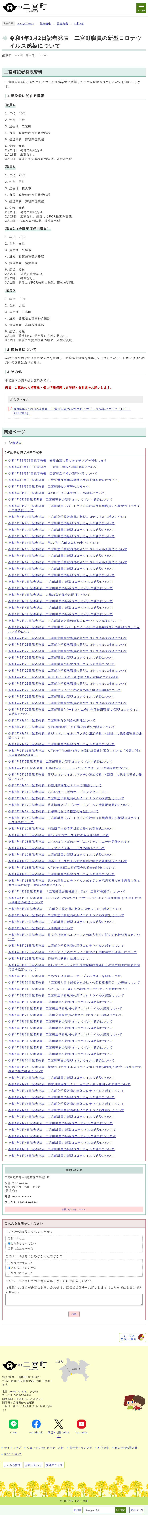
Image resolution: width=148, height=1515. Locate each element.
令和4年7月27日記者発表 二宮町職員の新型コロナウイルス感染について (61, 657)
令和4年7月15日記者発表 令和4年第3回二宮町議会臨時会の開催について (61, 726)
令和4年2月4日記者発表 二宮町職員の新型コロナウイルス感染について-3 (62, 1129)
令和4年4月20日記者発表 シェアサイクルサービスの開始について (56, 848)
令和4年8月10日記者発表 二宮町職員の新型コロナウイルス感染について (61, 575)
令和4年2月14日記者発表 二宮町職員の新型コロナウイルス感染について (61, 1116)
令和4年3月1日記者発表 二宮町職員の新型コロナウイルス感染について (60, 1053)
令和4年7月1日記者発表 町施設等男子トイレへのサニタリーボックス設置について (68, 768)
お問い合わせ (33, 1465)
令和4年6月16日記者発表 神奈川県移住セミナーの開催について (55, 785)
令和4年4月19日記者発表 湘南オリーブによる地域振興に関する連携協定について (67, 861)
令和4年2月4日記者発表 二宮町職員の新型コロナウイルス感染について (60, 1142)
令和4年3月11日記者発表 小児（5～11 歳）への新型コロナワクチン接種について (68, 989)
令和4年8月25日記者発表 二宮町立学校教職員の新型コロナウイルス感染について (67, 516)
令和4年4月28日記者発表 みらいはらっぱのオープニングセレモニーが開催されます (69, 841)
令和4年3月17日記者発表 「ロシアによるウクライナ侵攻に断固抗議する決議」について (72, 952)
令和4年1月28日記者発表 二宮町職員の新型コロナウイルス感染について (61, 1155)
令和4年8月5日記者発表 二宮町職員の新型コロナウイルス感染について (60, 601)
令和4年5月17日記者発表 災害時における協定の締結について (53, 811)
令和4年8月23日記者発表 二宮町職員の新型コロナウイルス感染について (61, 523)
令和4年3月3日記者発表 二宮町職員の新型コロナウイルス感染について (60, 1040)
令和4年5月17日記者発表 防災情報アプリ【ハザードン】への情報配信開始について (69, 804)
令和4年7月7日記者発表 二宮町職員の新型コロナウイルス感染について (60, 761)
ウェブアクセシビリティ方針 (45, 1447)
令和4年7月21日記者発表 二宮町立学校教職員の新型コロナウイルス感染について (67, 703)
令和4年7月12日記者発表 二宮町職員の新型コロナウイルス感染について (61, 744)
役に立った (18, 1238)
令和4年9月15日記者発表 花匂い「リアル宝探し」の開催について (56, 493)
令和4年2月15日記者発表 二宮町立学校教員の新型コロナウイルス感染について (66, 1103)
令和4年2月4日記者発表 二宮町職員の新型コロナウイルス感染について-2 (62, 1136)
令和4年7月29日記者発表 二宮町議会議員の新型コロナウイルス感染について (64, 620)
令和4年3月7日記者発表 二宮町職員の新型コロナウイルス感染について (60, 1021)
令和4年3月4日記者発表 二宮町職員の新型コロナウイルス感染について (60, 1027)
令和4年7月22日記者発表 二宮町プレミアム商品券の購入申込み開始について (64, 690)
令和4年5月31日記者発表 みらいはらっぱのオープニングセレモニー (58, 791)
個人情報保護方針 (126, 1447)
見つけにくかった (22, 1273)
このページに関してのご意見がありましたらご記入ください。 (50, 1281)
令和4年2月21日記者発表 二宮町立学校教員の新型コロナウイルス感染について (66, 1090)
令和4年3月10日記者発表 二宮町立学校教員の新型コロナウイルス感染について (66, 995)
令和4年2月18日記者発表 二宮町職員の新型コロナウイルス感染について (61, 1097)
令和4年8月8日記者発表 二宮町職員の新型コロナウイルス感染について (60, 588)
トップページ (25, 23)
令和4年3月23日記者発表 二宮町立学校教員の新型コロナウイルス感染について (66, 945)
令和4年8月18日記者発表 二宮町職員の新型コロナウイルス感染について (61, 536)
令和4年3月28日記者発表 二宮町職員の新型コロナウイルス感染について (61, 921)
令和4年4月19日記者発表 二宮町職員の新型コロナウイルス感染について (61, 854)
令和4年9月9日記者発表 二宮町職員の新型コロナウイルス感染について (60, 499)
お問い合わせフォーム (74, 1209)
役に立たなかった (22, 1248)
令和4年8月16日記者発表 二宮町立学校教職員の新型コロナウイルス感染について (67, 549)
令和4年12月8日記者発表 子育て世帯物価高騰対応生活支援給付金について (63, 480)
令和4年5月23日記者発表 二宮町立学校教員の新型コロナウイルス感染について (66, 798)
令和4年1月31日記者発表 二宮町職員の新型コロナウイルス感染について (61, 1149)
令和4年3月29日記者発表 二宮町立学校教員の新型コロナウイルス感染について (66, 915)
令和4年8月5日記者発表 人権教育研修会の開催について (49, 594)
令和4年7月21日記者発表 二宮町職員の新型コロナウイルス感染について (61, 696)
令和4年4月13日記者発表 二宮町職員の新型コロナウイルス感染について (61, 874)
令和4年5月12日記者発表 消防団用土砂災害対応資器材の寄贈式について (61, 828)
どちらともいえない (23, 1243)
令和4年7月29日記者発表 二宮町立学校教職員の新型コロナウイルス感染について (67, 638)
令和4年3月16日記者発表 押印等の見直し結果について (48, 958)
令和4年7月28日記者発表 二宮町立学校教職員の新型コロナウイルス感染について (67, 644)
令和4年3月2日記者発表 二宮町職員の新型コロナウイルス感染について (60, 1047)
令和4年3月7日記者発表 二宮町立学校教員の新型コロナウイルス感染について (65, 1014)
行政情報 (45, 23)
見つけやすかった (22, 1263)
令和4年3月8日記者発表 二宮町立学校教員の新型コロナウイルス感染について (65, 1008)
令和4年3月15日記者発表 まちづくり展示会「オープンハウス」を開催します (64, 976)
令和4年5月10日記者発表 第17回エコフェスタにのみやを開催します (58, 835)
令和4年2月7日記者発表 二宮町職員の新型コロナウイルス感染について (60, 1123)
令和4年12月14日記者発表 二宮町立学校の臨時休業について (53, 473)
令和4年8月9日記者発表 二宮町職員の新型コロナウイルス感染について (60, 581)
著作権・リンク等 (80, 1447)
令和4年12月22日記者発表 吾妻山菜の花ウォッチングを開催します (57, 460)
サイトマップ (12, 1447)
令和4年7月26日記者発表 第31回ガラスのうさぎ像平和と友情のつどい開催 (63, 677)
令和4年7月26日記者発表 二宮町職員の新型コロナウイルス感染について (61, 664)
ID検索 (78, 1510)
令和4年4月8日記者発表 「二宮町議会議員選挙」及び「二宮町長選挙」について (67, 891)
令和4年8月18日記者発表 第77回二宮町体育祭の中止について (53, 542)
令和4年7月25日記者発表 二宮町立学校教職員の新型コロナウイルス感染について (67, 683)
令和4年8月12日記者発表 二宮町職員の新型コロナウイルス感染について (61, 568)
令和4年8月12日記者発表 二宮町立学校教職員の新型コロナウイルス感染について (67, 562)
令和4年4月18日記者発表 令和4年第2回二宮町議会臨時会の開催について (61, 867)
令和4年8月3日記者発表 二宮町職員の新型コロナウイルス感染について (60, 614)
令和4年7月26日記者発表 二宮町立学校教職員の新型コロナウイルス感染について (67, 670)
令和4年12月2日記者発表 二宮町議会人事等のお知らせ (48, 486)
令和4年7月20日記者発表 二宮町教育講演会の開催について (52, 720)
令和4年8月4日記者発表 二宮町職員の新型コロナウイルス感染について (60, 607)
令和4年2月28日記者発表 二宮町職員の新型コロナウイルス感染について (61, 1060)
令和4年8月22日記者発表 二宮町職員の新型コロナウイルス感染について (61, 529)
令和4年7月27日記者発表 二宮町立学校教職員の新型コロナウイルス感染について (67, 651)
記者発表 (62, 23)
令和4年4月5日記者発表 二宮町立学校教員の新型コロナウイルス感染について (65, 908)
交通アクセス (54, 1465)
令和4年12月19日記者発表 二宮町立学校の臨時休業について (53, 467)
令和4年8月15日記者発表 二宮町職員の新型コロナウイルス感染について (61, 555)
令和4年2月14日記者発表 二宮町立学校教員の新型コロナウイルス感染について (66, 1110)
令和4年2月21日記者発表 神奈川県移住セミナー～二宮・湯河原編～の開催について (69, 1084)
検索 (122, 1510)
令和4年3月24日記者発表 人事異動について (40, 928)
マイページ (136, 1510)
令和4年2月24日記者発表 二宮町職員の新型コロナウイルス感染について (61, 1077)
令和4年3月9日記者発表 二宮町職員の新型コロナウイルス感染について (60, 1002)
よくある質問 (12, 1465)
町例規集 (103, 1447)
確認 (74, 1314)
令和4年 (79, 23)
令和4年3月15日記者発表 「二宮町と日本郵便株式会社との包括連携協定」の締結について (74, 982)
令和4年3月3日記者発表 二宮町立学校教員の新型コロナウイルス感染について (65, 1034)
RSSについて (13, 1454)
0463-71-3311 (19, 1391)
